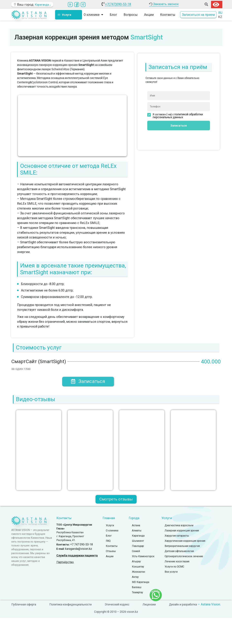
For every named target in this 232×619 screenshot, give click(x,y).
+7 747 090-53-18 (81, 545)
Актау (135, 578)
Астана (136, 526)
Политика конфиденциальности (70, 605)
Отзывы (111, 552)
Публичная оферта (23, 605)
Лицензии (149, 605)
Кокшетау (138, 567)
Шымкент (138, 541)
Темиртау (137, 593)
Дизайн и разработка (183, 605)
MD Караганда (140, 583)
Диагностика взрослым (179, 526)
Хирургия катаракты (177, 536)
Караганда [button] (43, 4)
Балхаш (136, 588)
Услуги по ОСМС (174, 567)
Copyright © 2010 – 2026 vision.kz (116, 612)
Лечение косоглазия (177, 562)
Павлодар (138, 547)
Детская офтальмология (179, 552)
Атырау (136, 562)
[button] (206, 4)
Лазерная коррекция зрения (182, 531)
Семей (136, 552)
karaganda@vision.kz (78, 550)
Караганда (138, 536)
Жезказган (138, 572)
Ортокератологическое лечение (184, 557)
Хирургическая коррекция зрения (185, 541)
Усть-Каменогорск (143, 557)
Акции (149, 15)
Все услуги (171, 572)
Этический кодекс (117, 605)
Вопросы (131, 15)
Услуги (110, 526)
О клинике (93, 14)
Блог (113, 15)
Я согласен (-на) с (175, 116)
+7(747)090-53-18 (118, 4)
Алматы (136, 531)
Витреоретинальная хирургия (182, 547)
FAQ (108, 541)
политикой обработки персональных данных (178, 116)
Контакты (167, 15)
